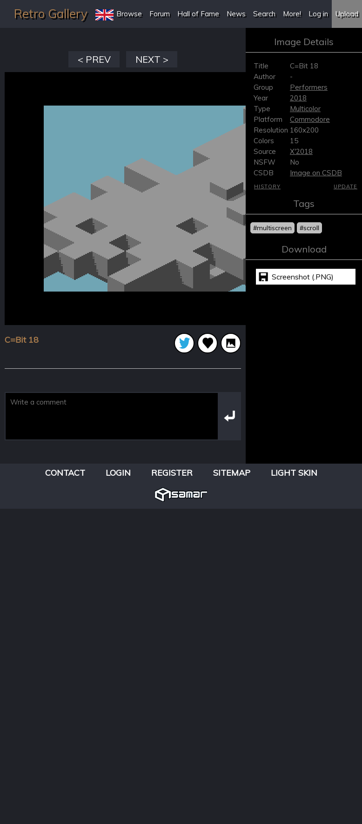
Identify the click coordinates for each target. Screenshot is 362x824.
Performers (309, 87)
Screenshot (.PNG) (303, 276)
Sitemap (231, 472)
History (267, 186)
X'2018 (301, 151)
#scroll (309, 228)
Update (345, 186)
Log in (318, 13)
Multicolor (305, 108)
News (236, 13)
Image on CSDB (316, 172)
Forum (159, 13)
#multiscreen (272, 228)
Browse (129, 13)
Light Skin (294, 472)
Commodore (310, 119)
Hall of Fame (198, 13)
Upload (346, 13)
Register (172, 472)
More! (292, 13)
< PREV (94, 59)
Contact (65, 472)
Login (118, 472)
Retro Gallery (50, 13)
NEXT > (151, 59)
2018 (298, 97)
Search (264, 13)
